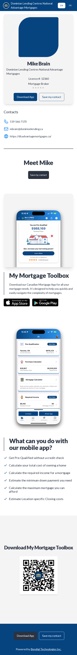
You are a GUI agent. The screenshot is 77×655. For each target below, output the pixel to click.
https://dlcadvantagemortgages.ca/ (30, 136)
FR (70, 5)
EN (61, 5)
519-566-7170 (18, 121)
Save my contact (51, 97)
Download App (25, 97)
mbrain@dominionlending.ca (26, 129)
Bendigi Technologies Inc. (46, 649)
